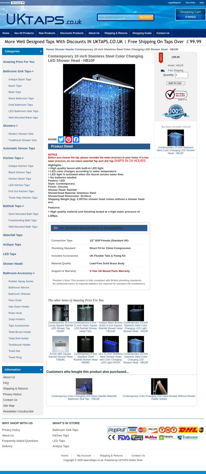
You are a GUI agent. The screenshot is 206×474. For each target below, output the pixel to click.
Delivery (7, 446)
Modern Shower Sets (20, 133)
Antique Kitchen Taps (20, 165)
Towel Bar (13, 350)
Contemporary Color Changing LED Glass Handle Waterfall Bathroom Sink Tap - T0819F (84, 397)
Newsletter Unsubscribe (18, 411)
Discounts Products (71, 33)
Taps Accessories (17, 325)
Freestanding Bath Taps (21, 220)
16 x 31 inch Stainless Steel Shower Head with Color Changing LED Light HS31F (111, 358)
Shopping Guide (142, 33)
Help (202, 3)
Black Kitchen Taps (18, 172)
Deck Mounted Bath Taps (22, 213)
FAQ (6, 383)
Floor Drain (14, 300)
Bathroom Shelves (18, 293)
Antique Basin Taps (18, 79)
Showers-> (10, 125)
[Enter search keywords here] (117, 17)
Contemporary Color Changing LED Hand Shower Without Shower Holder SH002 (159, 397)
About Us (94, 33)
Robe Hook (14, 313)
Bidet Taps (13, 92)
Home (5, 33)
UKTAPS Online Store (130, 460)
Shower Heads (64, 49)
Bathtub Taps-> (13, 206)
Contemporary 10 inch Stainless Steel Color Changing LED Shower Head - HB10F (135, 358)
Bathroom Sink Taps (65, 430)
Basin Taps (14, 85)
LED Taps (9, 254)
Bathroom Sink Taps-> (18, 71)
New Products (47, 33)
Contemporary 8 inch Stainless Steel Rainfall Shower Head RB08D (85, 358)
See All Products (24, 33)
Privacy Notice (12, 394)
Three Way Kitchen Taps (21, 197)
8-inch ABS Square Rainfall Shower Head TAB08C (61, 356)
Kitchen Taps (61, 435)
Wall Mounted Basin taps (22, 117)
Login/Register (174, 3)
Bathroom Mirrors (17, 287)
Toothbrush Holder (18, 344)
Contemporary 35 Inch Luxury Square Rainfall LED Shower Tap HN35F (60, 327)
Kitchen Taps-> (13, 158)
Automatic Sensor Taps (19, 148)
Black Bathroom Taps (20, 98)
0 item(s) (190, 16)
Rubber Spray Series (19, 281)
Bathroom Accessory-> (19, 273)
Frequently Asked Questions (20, 440)
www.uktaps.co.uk (93, 460)
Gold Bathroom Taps (19, 104)
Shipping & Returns (116, 33)
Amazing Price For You (18, 61)
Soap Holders (15, 319)
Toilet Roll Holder (17, 338)
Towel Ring (14, 357)
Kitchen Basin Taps (18, 178)
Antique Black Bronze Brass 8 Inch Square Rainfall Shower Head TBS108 (111, 327)
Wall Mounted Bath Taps (21, 226)
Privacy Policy (11, 430)
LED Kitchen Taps (18, 185)
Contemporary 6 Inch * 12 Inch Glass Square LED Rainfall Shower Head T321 (85, 327)
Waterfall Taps (12, 235)
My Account (84, 455)
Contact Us (163, 33)
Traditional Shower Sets (21, 140)
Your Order (190, 3)
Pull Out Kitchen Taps (20, 191)
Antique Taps (12, 244)
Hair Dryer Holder (17, 306)
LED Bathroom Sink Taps (22, 111)
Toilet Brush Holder (18, 332)
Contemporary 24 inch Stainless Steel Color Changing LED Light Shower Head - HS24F (135, 327)
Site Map (8, 405)
